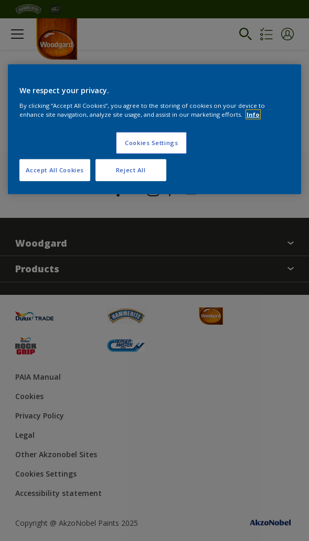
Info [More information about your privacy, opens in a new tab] (253, 114)
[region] (155, 129)
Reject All (131, 169)
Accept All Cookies (55, 169)
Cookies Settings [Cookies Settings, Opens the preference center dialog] (151, 142)
